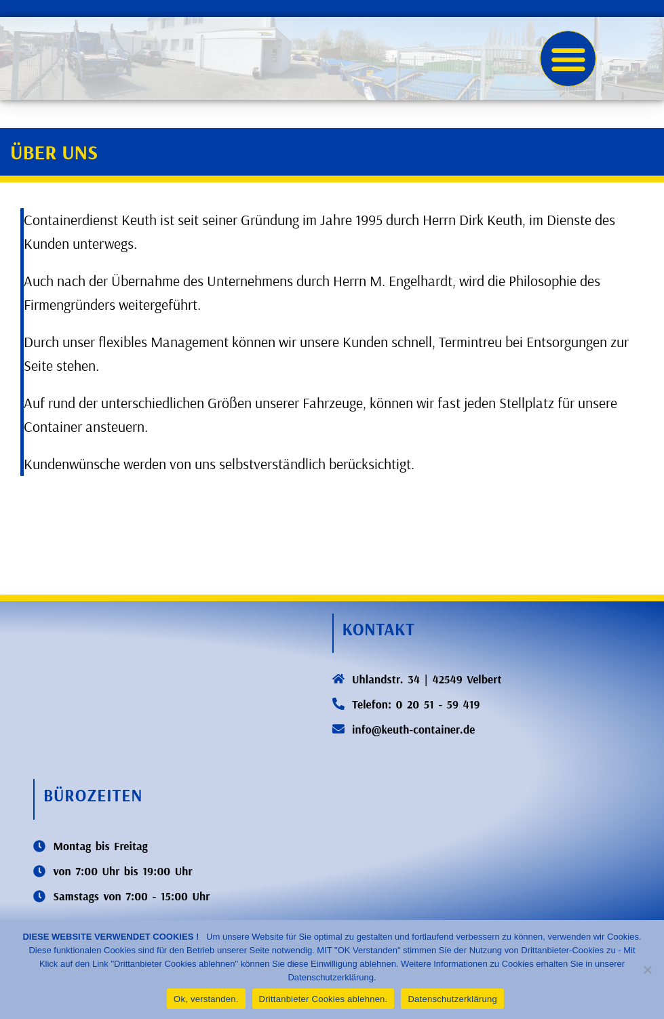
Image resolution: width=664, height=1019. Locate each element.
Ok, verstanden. (206, 999)
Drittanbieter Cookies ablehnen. (323, 999)
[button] (568, 59)
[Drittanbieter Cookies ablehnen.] (647, 969)
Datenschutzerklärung (452, 999)
